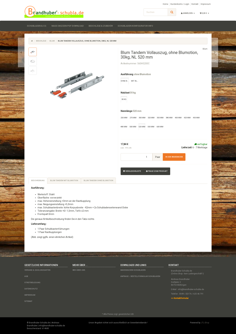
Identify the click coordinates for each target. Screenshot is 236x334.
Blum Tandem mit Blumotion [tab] (64, 180)
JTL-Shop (205, 323)
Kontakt (195, 4)
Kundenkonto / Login (180, 4)
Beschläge (41, 41)
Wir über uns (79, 270)
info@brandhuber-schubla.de (191, 289)
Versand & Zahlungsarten (37, 270)
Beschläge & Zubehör (101, 26)
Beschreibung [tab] (38, 180)
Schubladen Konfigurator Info (135, 26)
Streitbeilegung (32, 283)
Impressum (206, 4)
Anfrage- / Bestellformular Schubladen (140, 276)
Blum (52, 41)
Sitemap (28, 301)
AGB (26, 276)
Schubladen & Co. (37, 26)
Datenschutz (31, 289)
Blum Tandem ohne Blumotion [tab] (98, 180)
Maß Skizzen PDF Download (68, 26)
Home (165, 4)
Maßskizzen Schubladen (133, 270)
